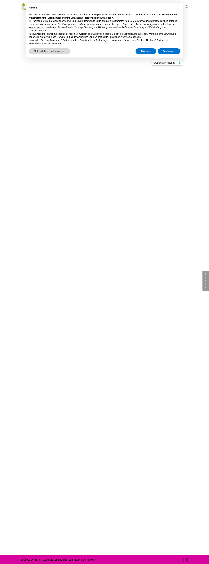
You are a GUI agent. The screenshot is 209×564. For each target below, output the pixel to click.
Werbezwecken (36, 27)
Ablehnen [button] (146, 51)
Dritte (98, 21)
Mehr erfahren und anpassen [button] (49, 51)
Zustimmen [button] (169, 51)
